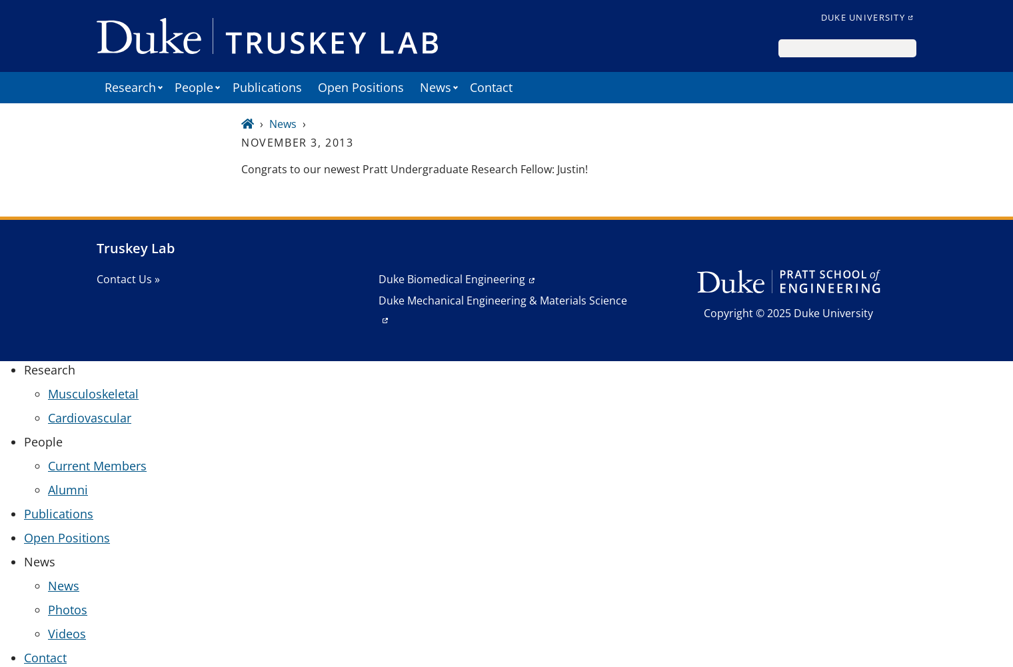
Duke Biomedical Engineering (452, 279)
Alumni (68, 490)
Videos (67, 634)
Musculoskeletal (93, 394)
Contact (491, 87)
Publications (267, 87)
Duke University (863, 17)
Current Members (97, 466)
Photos (67, 610)
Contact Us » (128, 279)
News (283, 124)
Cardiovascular (89, 418)
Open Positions (361, 87)
